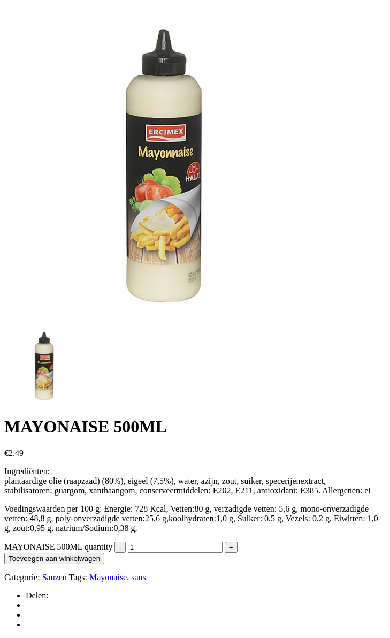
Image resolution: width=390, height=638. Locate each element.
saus (138, 577)
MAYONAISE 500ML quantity (58, 546)
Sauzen (54, 577)
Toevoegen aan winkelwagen (54, 559)
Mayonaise (108, 577)
